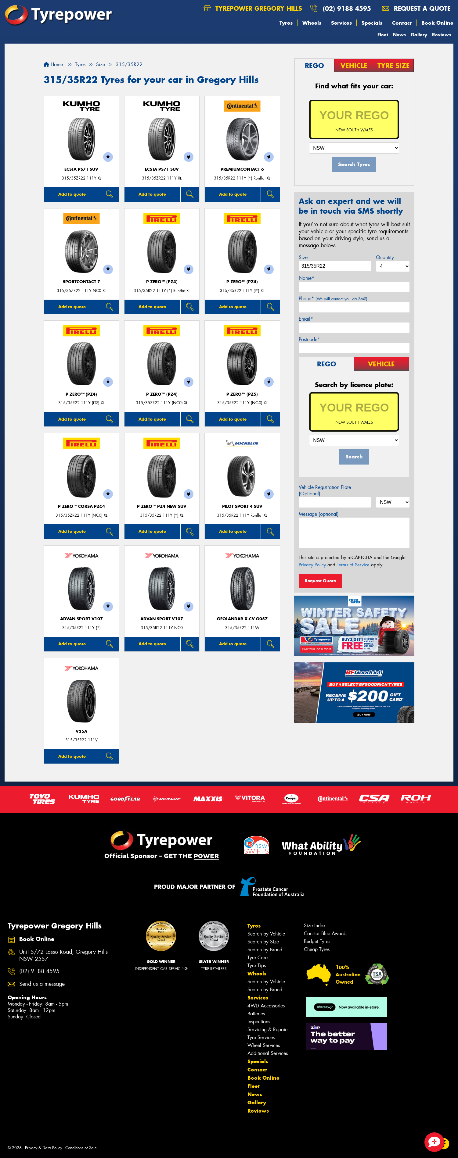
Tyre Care (257, 957)
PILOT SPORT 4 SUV (242, 506)
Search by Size (263, 942)
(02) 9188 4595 (347, 8)
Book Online (437, 23)
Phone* (333, 298)
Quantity (385, 257)
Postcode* (309, 339)
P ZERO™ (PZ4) (162, 281)
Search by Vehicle (266, 934)
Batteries (256, 1013)
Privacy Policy (312, 565)
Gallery (419, 34)
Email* (306, 319)
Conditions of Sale (81, 1147)
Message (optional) (319, 514)
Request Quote (320, 580)
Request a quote (416, 8)
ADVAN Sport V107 (81, 619)
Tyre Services (261, 1037)
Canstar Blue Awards (325, 933)
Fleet (382, 34)
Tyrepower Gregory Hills (253, 8)
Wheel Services (263, 1045)
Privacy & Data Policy (43, 1147)
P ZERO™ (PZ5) (242, 394)
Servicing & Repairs (267, 1029)
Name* (306, 278)
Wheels (311, 23)
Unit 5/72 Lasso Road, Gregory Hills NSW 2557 (63, 956)
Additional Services (267, 1053)
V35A (81, 731)
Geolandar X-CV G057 (242, 619)
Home (53, 64)
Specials (372, 23)
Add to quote (72, 194)
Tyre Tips (256, 965)
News (399, 34)
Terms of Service (353, 565)
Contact (402, 23)
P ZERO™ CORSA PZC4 (81, 506)
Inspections (258, 1021)
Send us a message (42, 984)
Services (341, 23)
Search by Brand (264, 949)
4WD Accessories (266, 1006)
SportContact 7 (81, 281)
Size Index (315, 925)
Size (303, 257)
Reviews (441, 34)
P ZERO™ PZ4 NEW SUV (161, 506)
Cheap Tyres (317, 949)
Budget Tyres (317, 941)
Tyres (286, 23)
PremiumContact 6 (242, 169)
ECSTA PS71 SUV (81, 169)
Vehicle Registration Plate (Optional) (325, 490)
